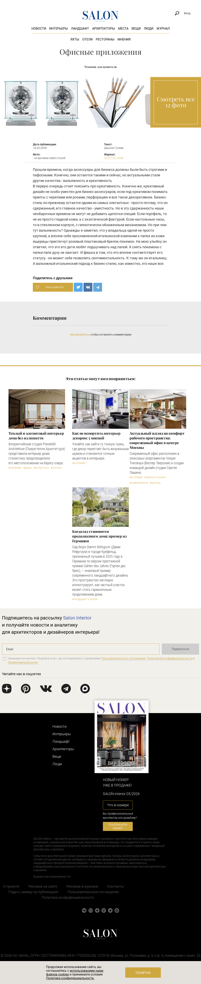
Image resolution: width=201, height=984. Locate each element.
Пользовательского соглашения (123, 658)
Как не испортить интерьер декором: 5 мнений (96, 435)
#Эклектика (41, 468)
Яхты (74, 39)
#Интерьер (15, 468)
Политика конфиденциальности (68, 897)
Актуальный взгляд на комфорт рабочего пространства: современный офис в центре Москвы (157, 440)
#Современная (139, 483)
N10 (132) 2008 (113, 158)
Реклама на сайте (42, 886)
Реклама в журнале (82, 886)
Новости (38, 28)
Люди (148, 28)
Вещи (136, 28)
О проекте (11, 886)
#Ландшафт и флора (85, 599)
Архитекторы (103, 28)
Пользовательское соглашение (93, 892)
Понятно (143, 973)
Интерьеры (58, 28)
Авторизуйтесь (79, 334)
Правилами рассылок (23, 662)
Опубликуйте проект (117, 826)
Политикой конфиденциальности (169, 658)
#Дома (27, 468)
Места (123, 28)
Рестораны (105, 39)
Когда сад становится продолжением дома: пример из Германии (99, 536)
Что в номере (118, 805)
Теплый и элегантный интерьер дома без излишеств (36, 435)
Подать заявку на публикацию (33, 892)
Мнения (124, 39)
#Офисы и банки (155, 477)
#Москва (155, 483)
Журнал (163, 28)
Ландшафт (80, 28)
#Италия (56, 468)
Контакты (115, 886)
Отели (87, 39)
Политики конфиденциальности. (70, 978)
